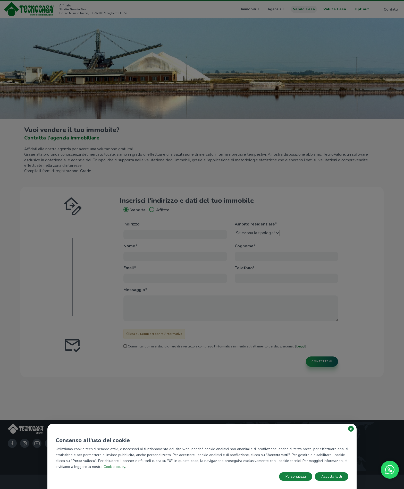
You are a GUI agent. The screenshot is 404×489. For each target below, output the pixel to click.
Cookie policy (114, 466)
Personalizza (295, 476)
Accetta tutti (331, 476)
